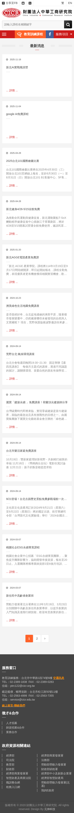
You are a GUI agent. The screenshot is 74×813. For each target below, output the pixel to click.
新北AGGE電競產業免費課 (22, 257)
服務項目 (64, 34)
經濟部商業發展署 (52, 755)
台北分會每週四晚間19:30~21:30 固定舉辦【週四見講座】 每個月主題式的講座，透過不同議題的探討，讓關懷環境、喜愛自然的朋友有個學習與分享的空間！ (36, 367)
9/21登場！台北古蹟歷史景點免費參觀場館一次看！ (35, 499)
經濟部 (10, 755)
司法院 (10, 760)
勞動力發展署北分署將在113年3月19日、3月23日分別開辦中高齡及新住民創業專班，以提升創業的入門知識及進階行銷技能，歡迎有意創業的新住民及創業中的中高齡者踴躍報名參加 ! (36, 608)
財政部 (10, 769)
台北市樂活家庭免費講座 (21, 450)
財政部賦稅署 (49, 769)
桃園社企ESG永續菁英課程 (23, 547)
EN (70, 3)
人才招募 (11, 723)
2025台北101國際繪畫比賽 (22, 160)
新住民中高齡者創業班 (20, 595)
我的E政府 (47, 790)
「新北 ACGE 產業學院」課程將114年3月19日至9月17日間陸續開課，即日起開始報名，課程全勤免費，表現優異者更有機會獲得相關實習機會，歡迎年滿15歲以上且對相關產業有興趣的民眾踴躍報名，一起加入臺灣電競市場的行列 (37, 270)
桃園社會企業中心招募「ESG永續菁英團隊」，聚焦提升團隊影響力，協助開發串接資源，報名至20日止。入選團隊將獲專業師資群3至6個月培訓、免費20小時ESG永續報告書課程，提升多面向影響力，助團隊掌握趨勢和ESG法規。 (36, 560)
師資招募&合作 (15, 727)
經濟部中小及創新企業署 (56, 773)
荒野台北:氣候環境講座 (20, 354)
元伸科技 (49, 809)
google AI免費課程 (17, 114)
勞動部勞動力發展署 (53, 764)
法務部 (45, 760)
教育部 (10, 764)
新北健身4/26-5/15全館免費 (23, 209)
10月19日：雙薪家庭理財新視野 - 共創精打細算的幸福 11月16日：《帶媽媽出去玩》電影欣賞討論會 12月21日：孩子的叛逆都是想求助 (36, 463)
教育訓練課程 (33, 34)
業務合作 (11, 732)
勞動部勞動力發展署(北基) (55, 784)
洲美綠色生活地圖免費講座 (22, 305)
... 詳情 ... (12, 90)
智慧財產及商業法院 (18, 778)
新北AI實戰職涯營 (17, 67)
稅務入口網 (13, 787)
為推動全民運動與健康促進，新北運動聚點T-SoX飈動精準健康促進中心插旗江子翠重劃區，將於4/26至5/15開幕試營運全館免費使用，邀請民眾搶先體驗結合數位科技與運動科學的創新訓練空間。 (36, 222)
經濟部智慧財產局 (52, 778)
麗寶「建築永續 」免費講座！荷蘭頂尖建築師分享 (37, 402)
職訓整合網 (13, 782)
